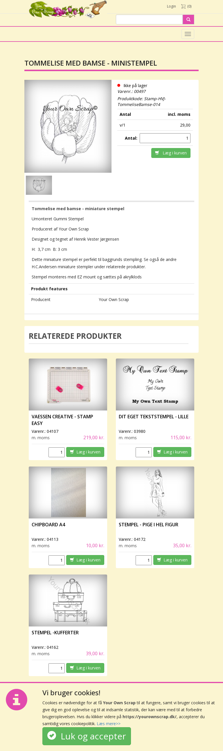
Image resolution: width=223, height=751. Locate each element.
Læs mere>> (109, 723)
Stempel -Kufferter (55, 632)
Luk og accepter (86, 736)
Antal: (132, 138)
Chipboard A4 (48, 524)
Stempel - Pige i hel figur (148, 524)
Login (171, 6)
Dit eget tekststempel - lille (153, 416)
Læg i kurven (171, 153)
